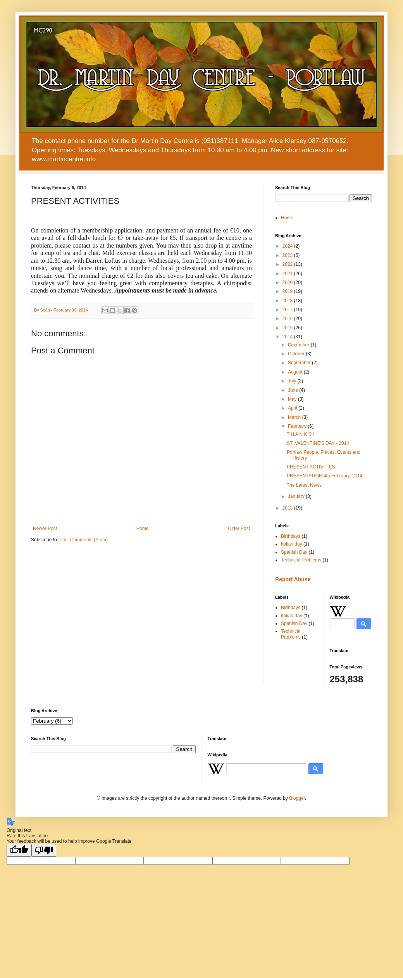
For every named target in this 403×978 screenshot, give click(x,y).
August (296, 372)
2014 (288, 336)
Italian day (291, 544)
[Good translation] (19, 850)
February (298, 426)
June (293, 390)
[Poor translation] (43, 850)
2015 (288, 328)
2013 (288, 508)
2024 (288, 246)
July (293, 381)
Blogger (297, 798)
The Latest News (304, 485)
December (299, 345)
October (297, 353)
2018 (288, 300)
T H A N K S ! (300, 434)
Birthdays (290, 536)
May (293, 399)
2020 (288, 282)
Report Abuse (292, 579)
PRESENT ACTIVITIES (311, 467)
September (300, 362)
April (293, 408)
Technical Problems (301, 560)
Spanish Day (294, 552)
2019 (288, 291)
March (295, 417)
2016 (288, 318)
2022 (288, 264)
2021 (288, 273)
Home (142, 528)
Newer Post (45, 528)
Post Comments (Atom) (83, 539)
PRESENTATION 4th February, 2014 (324, 476)
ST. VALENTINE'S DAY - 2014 (318, 443)
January (297, 496)
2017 (288, 309)
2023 (288, 255)
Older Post (239, 528)
